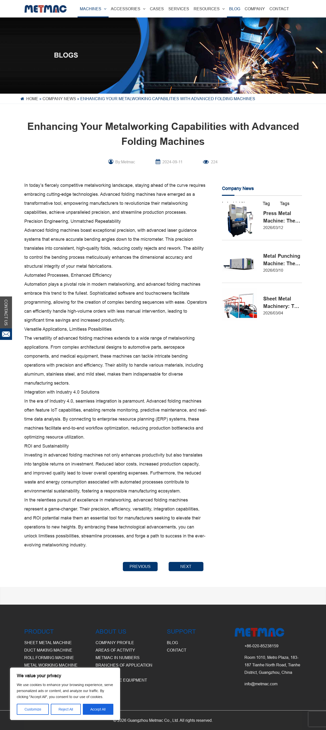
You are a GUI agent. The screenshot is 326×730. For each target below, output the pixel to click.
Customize (33, 709)
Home (32, 98)
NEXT (185, 566)
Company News (59, 98)
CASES (157, 8)
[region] (65, 694)
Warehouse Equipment (121, 680)
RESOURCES (209, 8)
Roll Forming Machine (49, 657)
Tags (284, 203)
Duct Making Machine (48, 650)
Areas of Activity (115, 650)
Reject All (66, 709)
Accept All (98, 709)
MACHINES (93, 8)
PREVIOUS (140, 566)
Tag (266, 203)
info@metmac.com (260, 684)
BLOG (234, 8)
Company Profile (115, 642)
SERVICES (178, 8)
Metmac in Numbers (118, 657)
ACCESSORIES (128, 8)
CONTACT (279, 8)
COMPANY (255, 8)
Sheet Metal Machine (48, 642)
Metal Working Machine (51, 665)
